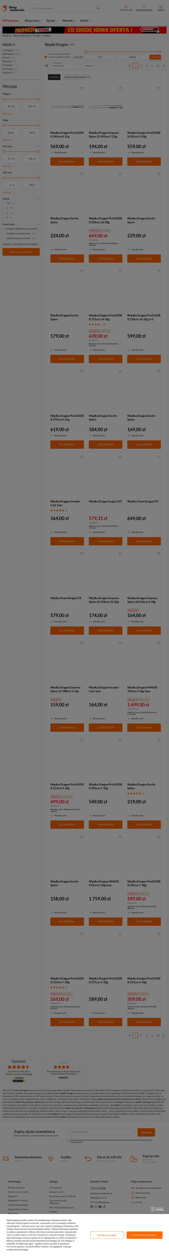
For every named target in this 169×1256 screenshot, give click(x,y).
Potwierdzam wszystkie (144, 1235)
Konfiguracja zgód (107, 1235)
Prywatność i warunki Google (50, 1235)
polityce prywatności (18, 1232)
